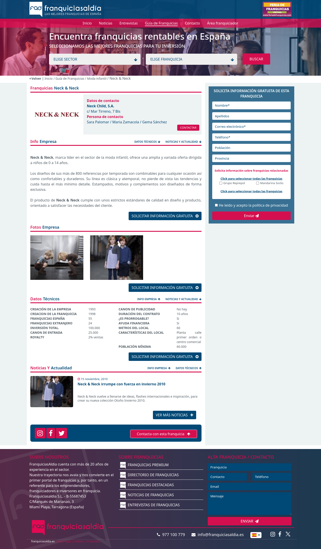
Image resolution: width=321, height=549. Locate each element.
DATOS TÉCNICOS (147, 142)
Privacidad (93, 541)
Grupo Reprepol (234, 183)
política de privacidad (270, 205)
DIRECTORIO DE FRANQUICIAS (149, 474)
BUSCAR (256, 59)
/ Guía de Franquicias (69, 78)
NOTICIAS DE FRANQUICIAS (147, 494)
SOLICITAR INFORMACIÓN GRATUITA (165, 216)
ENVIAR (250, 521)
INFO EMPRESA (149, 299)
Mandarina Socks (271, 183)
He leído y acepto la (253, 205)
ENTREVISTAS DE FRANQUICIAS (150, 504)
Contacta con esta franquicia (164, 433)
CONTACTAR (188, 128)
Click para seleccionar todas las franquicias (251, 179)
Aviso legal (64, 541)
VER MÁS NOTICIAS (174, 415)
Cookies (79, 541)
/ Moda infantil (96, 78)
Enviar (251, 215)
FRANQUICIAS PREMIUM (144, 464)
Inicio (49, 78)
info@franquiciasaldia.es (217, 534)
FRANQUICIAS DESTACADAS (147, 484)
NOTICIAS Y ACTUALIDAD (183, 142)
